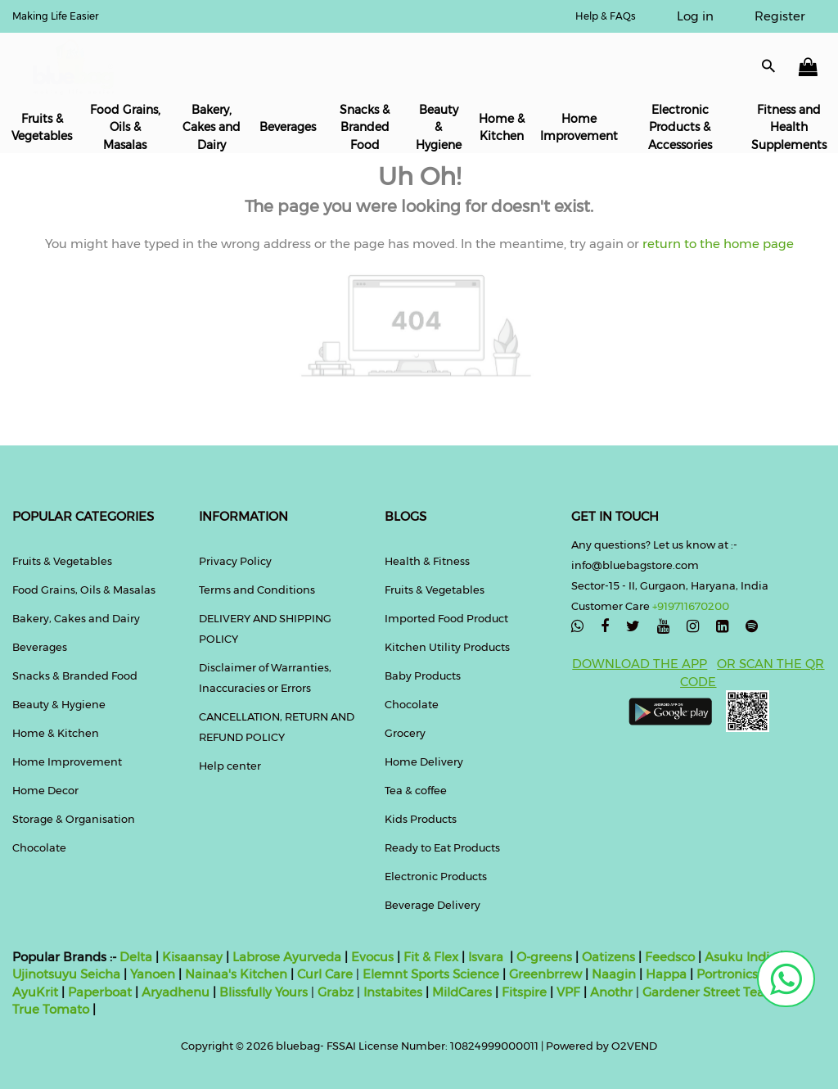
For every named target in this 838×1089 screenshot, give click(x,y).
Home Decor (45, 790)
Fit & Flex (430, 957)
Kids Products (421, 818)
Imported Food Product (446, 618)
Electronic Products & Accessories (680, 127)
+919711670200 (690, 605)
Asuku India (741, 957)
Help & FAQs (605, 16)
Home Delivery (424, 761)
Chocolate (39, 847)
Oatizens (608, 957)
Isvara (485, 957)
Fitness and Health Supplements (789, 127)
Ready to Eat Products (442, 847)
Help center (230, 765)
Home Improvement (579, 127)
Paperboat (100, 992)
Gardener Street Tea (705, 992)
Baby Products (423, 675)
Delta (135, 957)
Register (780, 16)
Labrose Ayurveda (286, 957)
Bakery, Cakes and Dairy (211, 127)
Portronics (727, 974)
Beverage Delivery (432, 904)
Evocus (372, 957)
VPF (568, 992)
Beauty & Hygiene (439, 127)
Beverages (287, 127)
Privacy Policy (235, 560)
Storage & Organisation (73, 818)
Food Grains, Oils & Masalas (125, 127)
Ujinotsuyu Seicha (66, 974)
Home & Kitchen (502, 127)
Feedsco (668, 957)
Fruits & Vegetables (41, 127)
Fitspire (524, 992)
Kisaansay (192, 957)
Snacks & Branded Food (365, 127)
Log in (695, 16)
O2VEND (634, 1045)
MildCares (462, 992)
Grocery (405, 732)
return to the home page (716, 243)
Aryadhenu (176, 992)
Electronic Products (436, 876)
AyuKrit (35, 992)
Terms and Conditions (257, 589)
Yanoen (152, 974)
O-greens (542, 957)
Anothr (611, 992)
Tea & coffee (416, 790)
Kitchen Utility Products (447, 646)
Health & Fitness (427, 560)
